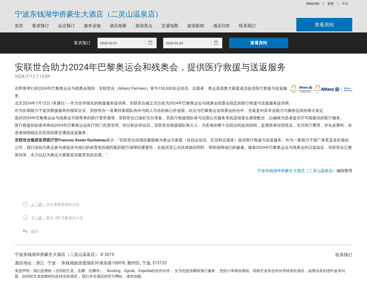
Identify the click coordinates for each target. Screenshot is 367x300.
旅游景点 (144, 25)
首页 (19, 25)
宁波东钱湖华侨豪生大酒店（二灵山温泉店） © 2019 (64, 254)
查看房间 (324, 24)
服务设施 (92, 25)
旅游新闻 (195, 25)
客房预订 (40, 25)
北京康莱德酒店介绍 (55, 204)
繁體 (330, 3)
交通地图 (169, 25)
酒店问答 (221, 25)
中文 (345, 3)
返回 (34, 231)
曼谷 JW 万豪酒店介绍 (57, 218)
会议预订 (66, 25)
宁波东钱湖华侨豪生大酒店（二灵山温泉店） (88, 14)
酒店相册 (118, 25)
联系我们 (247, 25)
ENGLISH (312, 3)
